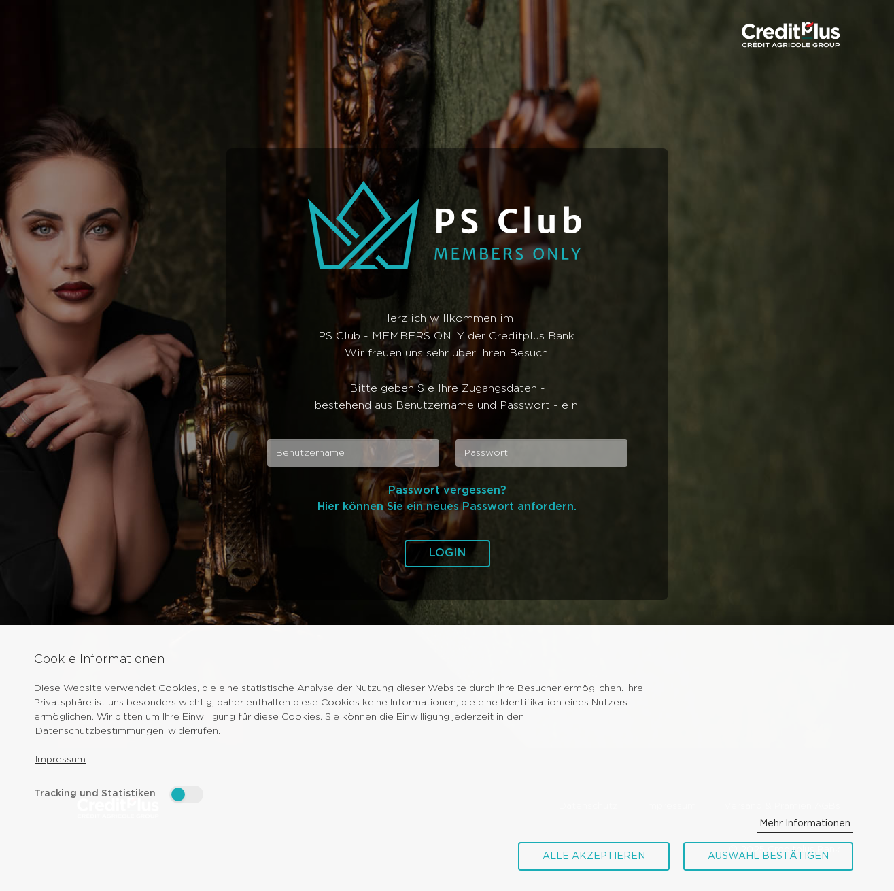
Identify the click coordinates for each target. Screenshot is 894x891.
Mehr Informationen (804, 824)
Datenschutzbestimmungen (99, 731)
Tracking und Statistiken (95, 794)
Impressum (60, 760)
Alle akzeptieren (594, 856)
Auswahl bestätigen (768, 856)
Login (447, 553)
